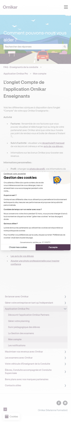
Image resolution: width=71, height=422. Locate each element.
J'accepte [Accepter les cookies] (52, 246)
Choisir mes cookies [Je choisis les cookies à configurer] (18, 246)
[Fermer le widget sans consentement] (14, 175)
